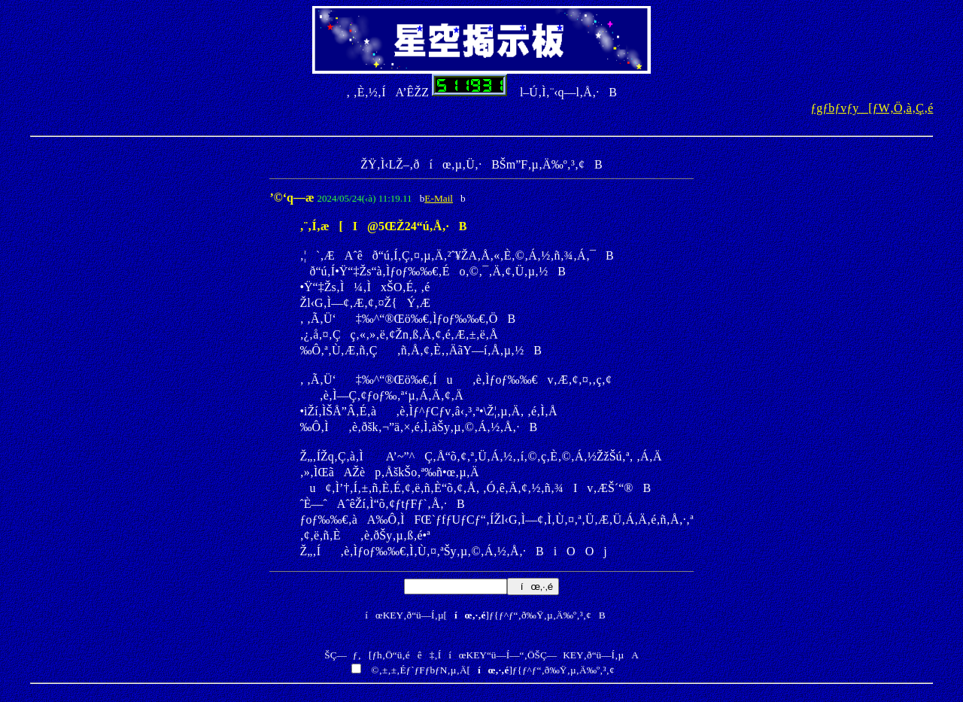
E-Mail (438, 198)
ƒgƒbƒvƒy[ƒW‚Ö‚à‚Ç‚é (871, 108)
